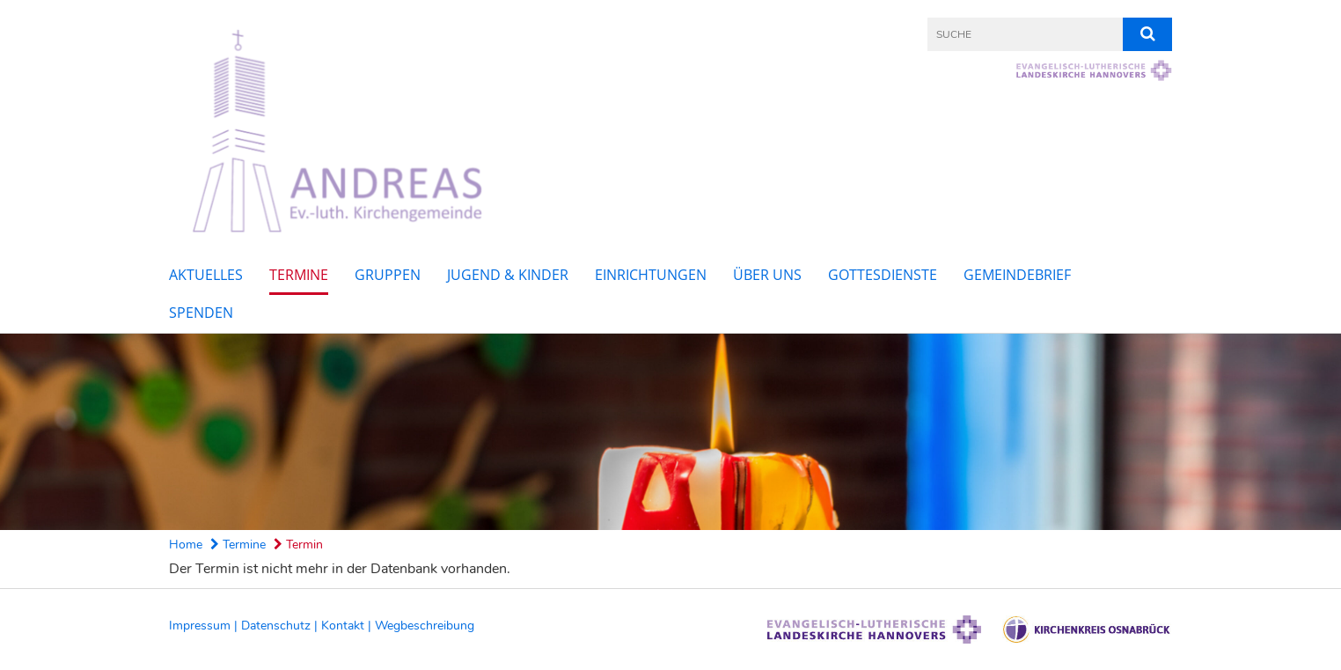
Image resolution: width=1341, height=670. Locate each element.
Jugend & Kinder (507, 274)
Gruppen (388, 274)
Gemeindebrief (1017, 274)
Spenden (201, 312)
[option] (670, 431)
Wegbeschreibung (424, 625)
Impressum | (205, 625)
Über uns (767, 274)
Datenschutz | (281, 625)
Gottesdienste (882, 274)
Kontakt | (348, 625)
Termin (298, 544)
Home (185, 544)
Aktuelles (206, 274)
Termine (298, 274)
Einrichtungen (651, 274)
